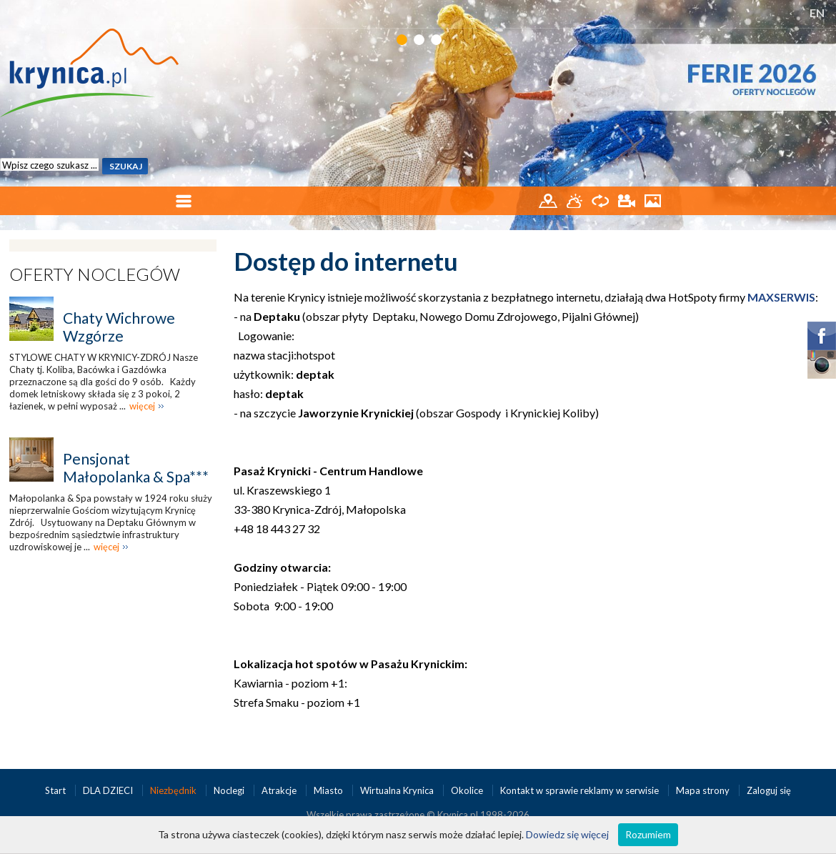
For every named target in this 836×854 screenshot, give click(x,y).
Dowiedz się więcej (567, 834)
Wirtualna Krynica (398, 790)
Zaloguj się (769, 790)
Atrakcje (280, 790)
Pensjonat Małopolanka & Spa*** (136, 467)
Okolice (468, 790)
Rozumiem (648, 834)
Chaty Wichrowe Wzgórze (119, 326)
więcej (142, 406)
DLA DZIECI (109, 790)
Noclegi (230, 790)
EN (817, 12)
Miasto (329, 790)
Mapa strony (703, 790)
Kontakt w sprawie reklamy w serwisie (580, 790)
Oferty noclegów (94, 274)
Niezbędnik (174, 790)
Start (56, 790)
